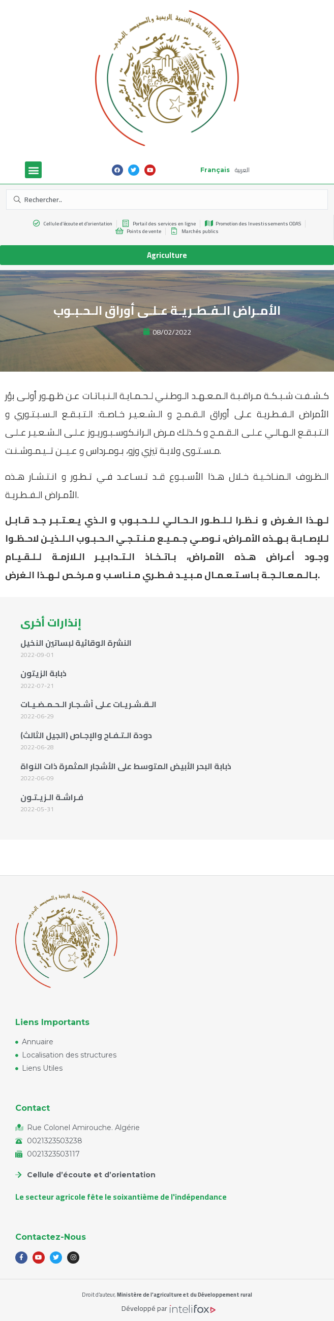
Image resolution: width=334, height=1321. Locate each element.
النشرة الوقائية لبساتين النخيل (76, 642)
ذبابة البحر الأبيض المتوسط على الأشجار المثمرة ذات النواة (125, 766)
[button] (33, 169)
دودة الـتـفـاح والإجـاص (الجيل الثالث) (86, 735)
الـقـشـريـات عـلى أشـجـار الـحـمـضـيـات (88, 704)
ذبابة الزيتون (43, 673)
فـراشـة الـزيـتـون (51, 797)
